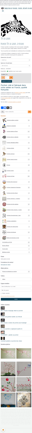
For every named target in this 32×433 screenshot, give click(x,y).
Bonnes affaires (16, 245)
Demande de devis (5, 265)
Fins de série (16, 249)
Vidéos (3, 279)
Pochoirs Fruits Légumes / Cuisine (16, 210)
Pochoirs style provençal (16, 182)
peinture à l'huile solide (20, 92)
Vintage (16, 165)
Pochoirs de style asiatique (16, 204)
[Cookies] (3, 430)
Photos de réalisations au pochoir (16, 271)
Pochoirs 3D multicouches (16, 227)
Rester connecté (5, 293)
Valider (16, 299)
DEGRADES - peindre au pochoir (9, 335)
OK (29, 112)
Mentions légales (16, 430)
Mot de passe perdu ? (11, 296)
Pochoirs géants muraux (16, 159)
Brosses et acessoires (16, 126)
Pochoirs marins (16, 171)
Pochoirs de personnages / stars (16, 215)
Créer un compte (4, 296)
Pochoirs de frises (16, 176)
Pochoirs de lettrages (16, 232)
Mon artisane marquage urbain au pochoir (12, 311)
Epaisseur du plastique (6, 63)
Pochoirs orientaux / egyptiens (16, 199)
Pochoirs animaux (16, 154)
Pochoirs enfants (16, 148)
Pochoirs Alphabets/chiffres (16, 143)
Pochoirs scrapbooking (16, 221)
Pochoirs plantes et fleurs (16, 131)
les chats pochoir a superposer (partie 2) (11, 329)
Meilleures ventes (16, 252)
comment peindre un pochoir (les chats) (11, 341)
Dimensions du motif (6, 57)
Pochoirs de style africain (16, 193)
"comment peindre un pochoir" (14, 102)
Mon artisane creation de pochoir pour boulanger (14, 323)
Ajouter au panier (6, 81)
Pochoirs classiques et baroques (16, 187)
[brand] (15, 8)
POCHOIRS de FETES (16, 242)
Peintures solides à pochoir (16, 120)
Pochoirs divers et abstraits (16, 137)
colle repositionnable (6, 98)
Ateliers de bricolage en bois (16, 238)
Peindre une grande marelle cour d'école (11, 317)
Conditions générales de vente (16, 432)
